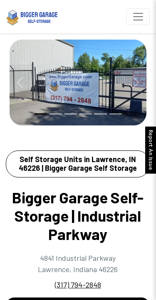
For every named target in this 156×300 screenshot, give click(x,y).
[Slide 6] (115, 114)
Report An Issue (150, 150)
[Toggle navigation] (138, 16)
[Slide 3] (70, 114)
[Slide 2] (56, 114)
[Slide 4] (85, 114)
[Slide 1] (41, 114)
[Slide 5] (100, 114)
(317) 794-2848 (78, 284)
